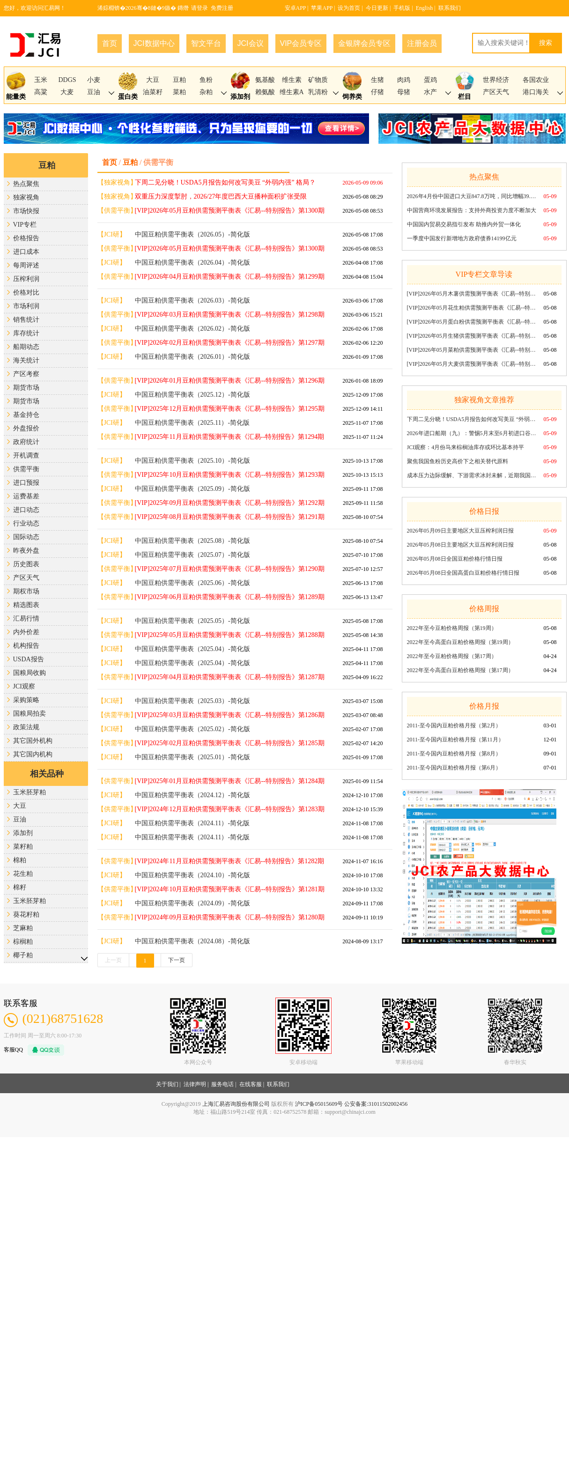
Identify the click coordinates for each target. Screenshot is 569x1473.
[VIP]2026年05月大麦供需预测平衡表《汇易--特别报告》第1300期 (472, 364)
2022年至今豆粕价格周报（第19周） (452, 628)
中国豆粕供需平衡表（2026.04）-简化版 (192, 262)
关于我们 (167, 1084)
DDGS (67, 79)
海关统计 (26, 360)
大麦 (67, 92)
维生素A (292, 92)
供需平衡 (26, 469)
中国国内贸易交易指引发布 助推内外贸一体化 (464, 224)
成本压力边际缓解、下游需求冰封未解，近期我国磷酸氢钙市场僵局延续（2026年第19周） (472, 475)
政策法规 (26, 727)
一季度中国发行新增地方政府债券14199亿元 (462, 238)
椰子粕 (23, 955)
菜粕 (179, 92)
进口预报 (26, 482)
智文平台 (206, 43)
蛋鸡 (430, 79)
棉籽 (19, 887)
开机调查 (26, 455)
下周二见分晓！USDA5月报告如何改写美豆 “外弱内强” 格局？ (472, 419)
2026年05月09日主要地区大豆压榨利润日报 (460, 530)
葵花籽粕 (26, 914)
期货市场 (26, 387)
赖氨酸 (265, 92)
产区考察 (26, 374)
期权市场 (26, 591)
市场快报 (26, 211)
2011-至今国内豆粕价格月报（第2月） (454, 725)
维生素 (292, 79)
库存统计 (26, 333)
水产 (430, 92)
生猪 (377, 79)
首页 (109, 43)
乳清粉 (318, 92)
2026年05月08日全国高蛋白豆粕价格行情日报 (463, 573)
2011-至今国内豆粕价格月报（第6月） (454, 767)
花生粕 (23, 873)
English (424, 8)
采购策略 (26, 699)
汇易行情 (26, 618)
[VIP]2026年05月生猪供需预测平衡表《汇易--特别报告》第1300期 (472, 336)
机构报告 (26, 645)
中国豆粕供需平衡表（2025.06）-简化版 (192, 582)
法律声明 (195, 1084)
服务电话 (222, 1084)
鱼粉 (206, 79)
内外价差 (26, 632)
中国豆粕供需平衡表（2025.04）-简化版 (192, 648)
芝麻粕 (23, 928)
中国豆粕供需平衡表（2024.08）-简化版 (192, 941)
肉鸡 (403, 79)
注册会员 (422, 43)
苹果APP (322, 8)
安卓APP (295, 8)
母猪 (403, 92)
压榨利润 (26, 278)
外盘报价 (26, 428)
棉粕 (19, 860)
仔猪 (377, 92)
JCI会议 (250, 43)
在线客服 (250, 1084)
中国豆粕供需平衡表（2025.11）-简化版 (192, 422)
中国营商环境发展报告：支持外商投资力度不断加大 (471, 210)
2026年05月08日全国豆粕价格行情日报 (454, 558)
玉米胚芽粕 (29, 792)
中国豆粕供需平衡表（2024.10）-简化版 (192, 875)
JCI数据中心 (154, 43)
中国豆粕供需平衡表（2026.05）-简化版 (192, 234)
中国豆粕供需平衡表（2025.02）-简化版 (192, 729)
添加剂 (23, 832)
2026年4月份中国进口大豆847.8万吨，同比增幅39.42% (472, 196)
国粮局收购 (29, 672)
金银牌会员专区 (364, 43)
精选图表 (26, 604)
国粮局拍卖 (29, 713)
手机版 (401, 8)
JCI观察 (24, 686)
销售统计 (26, 319)
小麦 (93, 79)
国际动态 (26, 536)
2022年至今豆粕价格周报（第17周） (452, 656)
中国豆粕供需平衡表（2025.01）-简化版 (192, 757)
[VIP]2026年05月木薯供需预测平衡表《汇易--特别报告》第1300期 (472, 293)
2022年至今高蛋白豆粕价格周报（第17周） (460, 670)
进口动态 (26, 509)
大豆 (152, 79)
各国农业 (536, 79)
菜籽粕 (23, 846)
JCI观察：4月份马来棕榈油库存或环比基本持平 (466, 447)
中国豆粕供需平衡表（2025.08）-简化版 (192, 540)
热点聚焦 (26, 183)
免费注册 (222, 8)
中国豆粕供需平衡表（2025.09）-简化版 (192, 488)
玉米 (40, 79)
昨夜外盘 (26, 550)
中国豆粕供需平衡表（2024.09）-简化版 (192, 903)
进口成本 (26, 251)
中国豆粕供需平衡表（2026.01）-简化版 (192, 356)
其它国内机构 (32, 754)
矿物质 (318, 79)
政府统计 (26, 441)
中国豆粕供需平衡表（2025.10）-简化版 (192, 460)
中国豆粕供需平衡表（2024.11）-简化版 (192, 823)
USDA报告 (28, 659)
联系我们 (449, 8)
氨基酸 (265, 79)
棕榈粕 (23, 941)
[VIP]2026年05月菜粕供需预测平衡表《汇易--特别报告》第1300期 (472, 350)
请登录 (199, 8)
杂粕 (206, 92)
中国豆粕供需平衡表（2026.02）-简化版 (192, 328)
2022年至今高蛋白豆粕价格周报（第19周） (460, 642)
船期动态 (26, 346)
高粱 (40, 92)
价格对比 (26, 292)
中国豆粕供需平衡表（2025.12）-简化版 (192, 394)
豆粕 (179, 79)
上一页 (113, 960)
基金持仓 (26, 414)
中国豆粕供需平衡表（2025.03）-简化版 (192, 700)
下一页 (176, 960)
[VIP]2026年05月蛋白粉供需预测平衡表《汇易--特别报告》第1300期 (472, 321)
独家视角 (26, 197)
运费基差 (26, 496)
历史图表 (26, 564)
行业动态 (26, 523)
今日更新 (377, 8)
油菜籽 (153, 92)
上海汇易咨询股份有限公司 (236, 1104)
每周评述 (26, 265)
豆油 (93, 92)
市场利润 (26, 306)
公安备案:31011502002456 (375, 1104)
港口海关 (536, 92)
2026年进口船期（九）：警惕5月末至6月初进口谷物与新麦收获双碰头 (472, 433)
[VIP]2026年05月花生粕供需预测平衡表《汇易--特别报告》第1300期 (472, 307)
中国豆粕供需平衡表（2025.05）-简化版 (192, 620)
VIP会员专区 (301, 43)
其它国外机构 (32, 740)
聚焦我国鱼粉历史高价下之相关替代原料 (457, 461)
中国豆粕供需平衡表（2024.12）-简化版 (192, 795)
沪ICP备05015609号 (319, 1104)
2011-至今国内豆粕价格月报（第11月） (455, 739)
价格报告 (26, 238)
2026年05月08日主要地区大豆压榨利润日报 (460, 544)
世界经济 (496, 79)
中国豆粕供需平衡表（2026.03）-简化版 (192, 300)
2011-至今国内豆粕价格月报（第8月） (454, 753)
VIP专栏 (25, 224)
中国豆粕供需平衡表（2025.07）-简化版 (192, 554)
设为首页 (349, 8)
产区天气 (496, 92)
